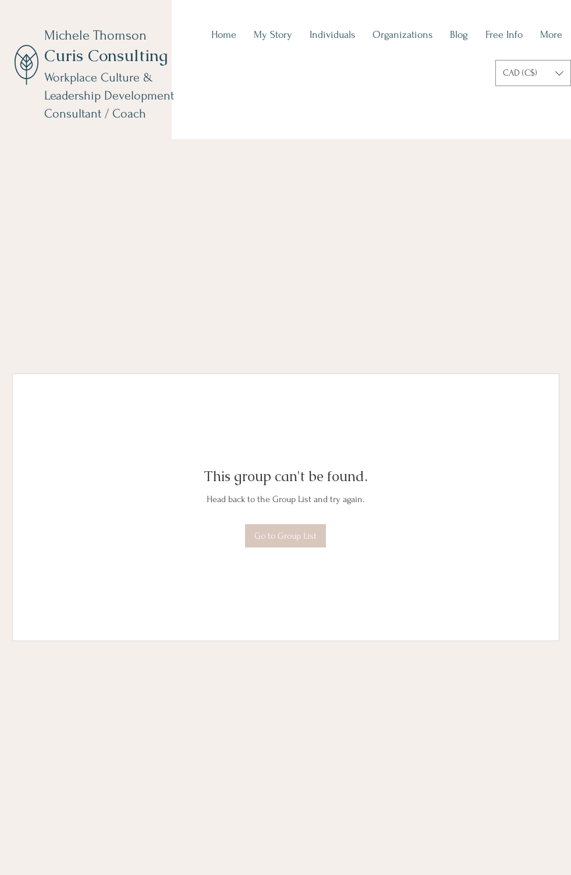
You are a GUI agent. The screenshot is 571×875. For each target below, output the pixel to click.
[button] (533, 73)
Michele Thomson (95, 35)
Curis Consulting (106, 55)
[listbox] (533, 73)
